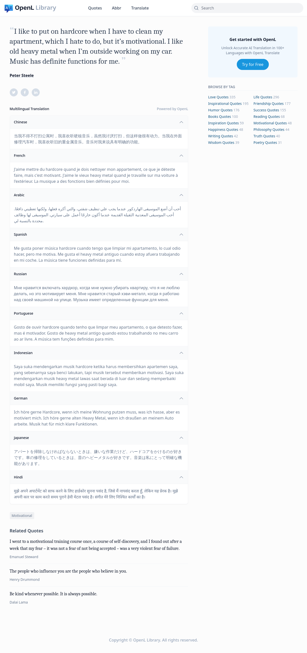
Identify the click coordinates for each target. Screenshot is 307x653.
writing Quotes (220, 136)
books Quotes (219, 116)
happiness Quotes (223, 129)
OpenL (182, 108)
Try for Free (253, 64)
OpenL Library (146, 640)
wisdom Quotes (221, 142)
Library (45, 7)
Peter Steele (22, 75)
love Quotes (218, 97)
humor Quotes (220, 110)
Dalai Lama (19, 602)
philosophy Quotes (269, 129)
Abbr (116, 8)
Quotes (95, 8)
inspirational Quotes (225, 103)
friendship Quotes (269, 103)
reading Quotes (267, 116)
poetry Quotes (265, 142)
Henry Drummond (25, 579)
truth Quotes (264, 136)
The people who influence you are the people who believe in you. (68, 571)
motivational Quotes (270, 123)
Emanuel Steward (24, 556)
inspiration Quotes (223, 123)
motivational (22, 515)
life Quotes (263, 97)
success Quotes (266, 110)
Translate (140, 8)
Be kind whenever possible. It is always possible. (53, 594)
